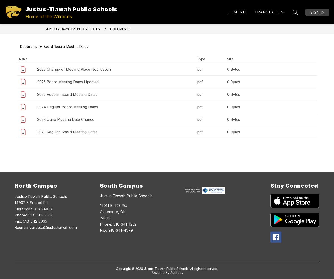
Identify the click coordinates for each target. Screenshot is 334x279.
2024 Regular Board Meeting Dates (67, 107)
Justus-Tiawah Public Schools (73, 29)
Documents (120, 29)
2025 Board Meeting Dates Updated (68, 82)
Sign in (317, 12)
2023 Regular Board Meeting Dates (67, 132)
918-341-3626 (40, 215)
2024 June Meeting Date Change (65, 119)
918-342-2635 (35, 221)
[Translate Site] (269, 12)
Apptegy (176, 272)
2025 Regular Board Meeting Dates (67, 94)
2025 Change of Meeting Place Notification (74, 69)
